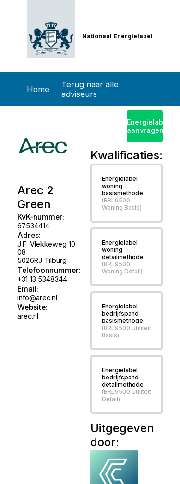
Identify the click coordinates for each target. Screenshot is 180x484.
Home (38, 89)
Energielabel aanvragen (145, 126)
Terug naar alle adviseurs (90, 89)
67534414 (33, 226)
